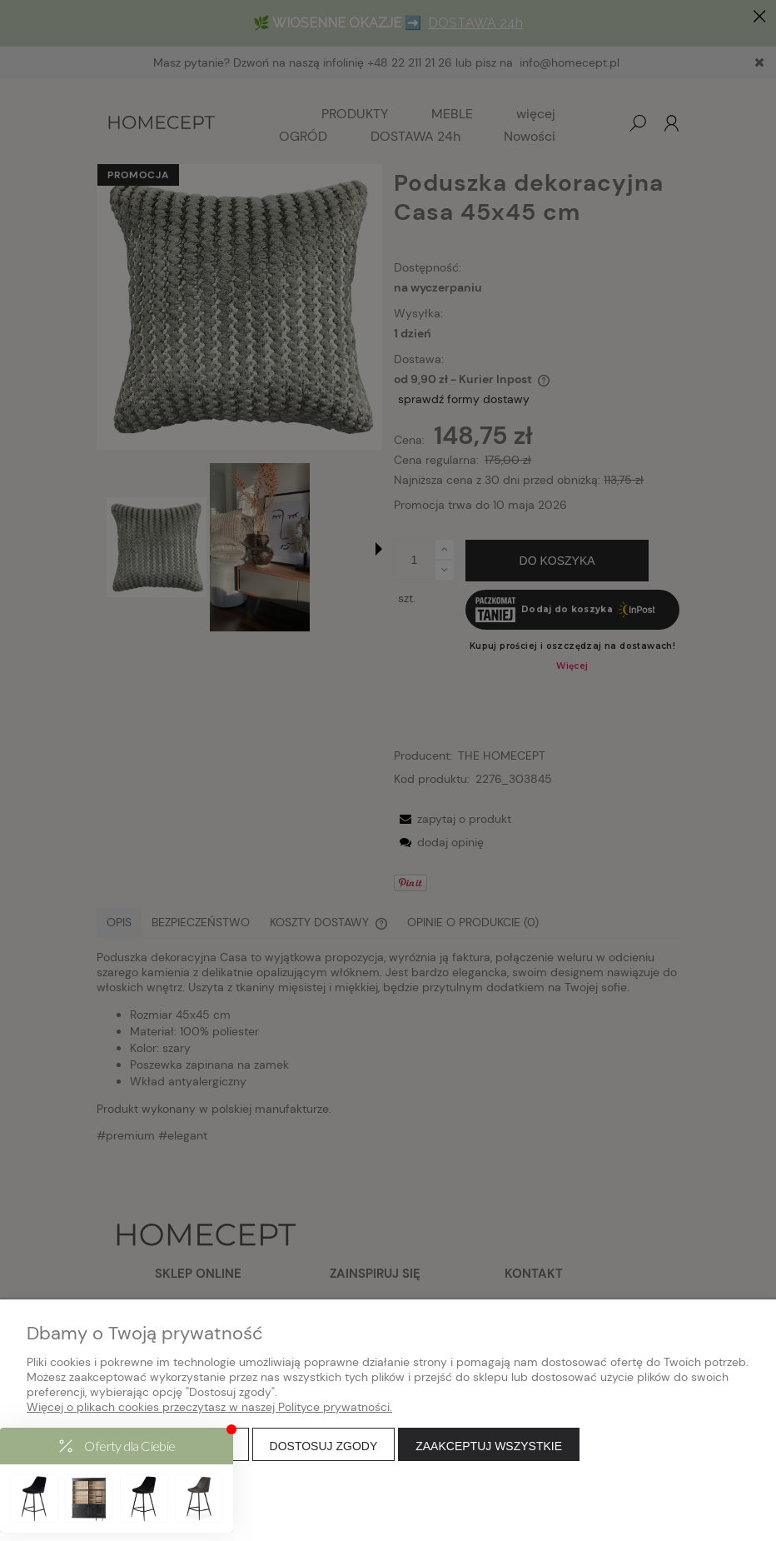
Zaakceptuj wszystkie (488, 1446)
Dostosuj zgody (324, 1446)
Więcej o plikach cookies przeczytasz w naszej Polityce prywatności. (209, 1406)
